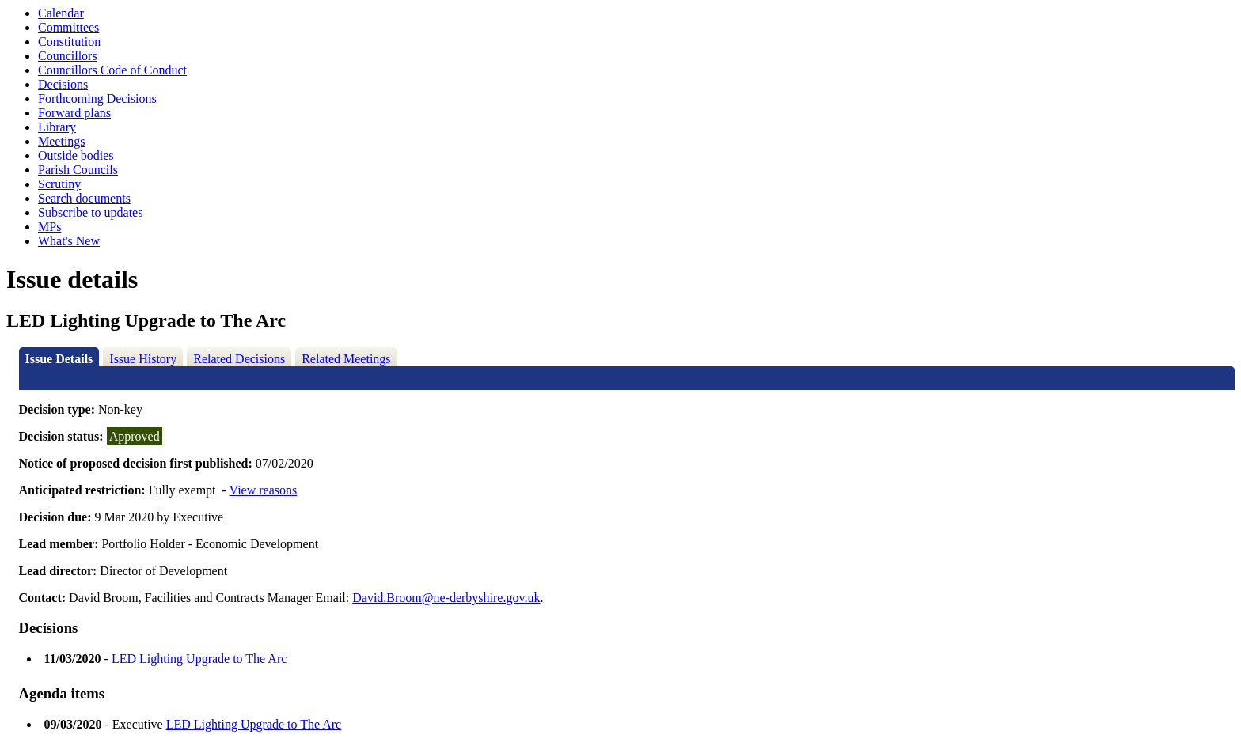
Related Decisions (239, 358)
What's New (69, 241)
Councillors (67, 55)
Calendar (61, 13)
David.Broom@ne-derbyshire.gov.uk (446, 597)
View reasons (264, 490)
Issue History (142, 358)
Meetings (61, 141)
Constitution (69, 41)
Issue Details (59, 358)
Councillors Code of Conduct (112, 70)
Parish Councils (78, 169)
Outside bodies (76, 155)
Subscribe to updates (90, 212)
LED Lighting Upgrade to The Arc (199, 658)
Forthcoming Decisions (97, 98)
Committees (68, 27)
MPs (49, 226)
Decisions (63, 84)
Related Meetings (346, 358)
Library (57, 127)
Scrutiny (59, 184)
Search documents (84, 198)
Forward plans (74, 112)
